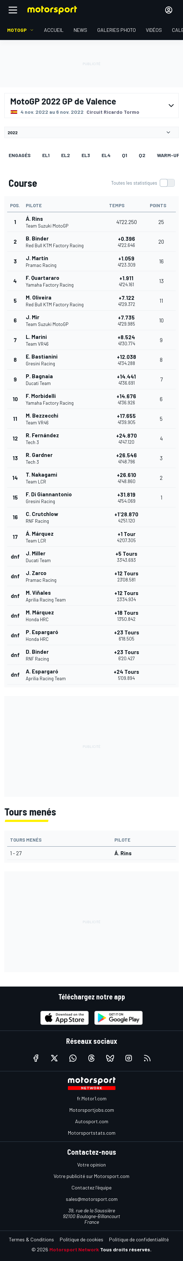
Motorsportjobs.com (91, 1110)
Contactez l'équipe (91, 1187)
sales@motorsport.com (92, 1199)
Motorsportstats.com (91, 1133)
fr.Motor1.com (92, 1098)
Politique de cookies (81, 1239)
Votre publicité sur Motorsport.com (91, 1176)
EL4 (106, 155)
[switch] (142, 182)
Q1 (124, 155)
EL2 (65, 155)
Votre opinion (91, 1165)
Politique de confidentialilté (139, 1239)
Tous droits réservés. (126, 1249)
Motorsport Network (74, 1249)
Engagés (20, 155)
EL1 (46, 155)
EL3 (85, 155)
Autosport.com (91, 1121)
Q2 (142, 155)
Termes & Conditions (31, 1239)
